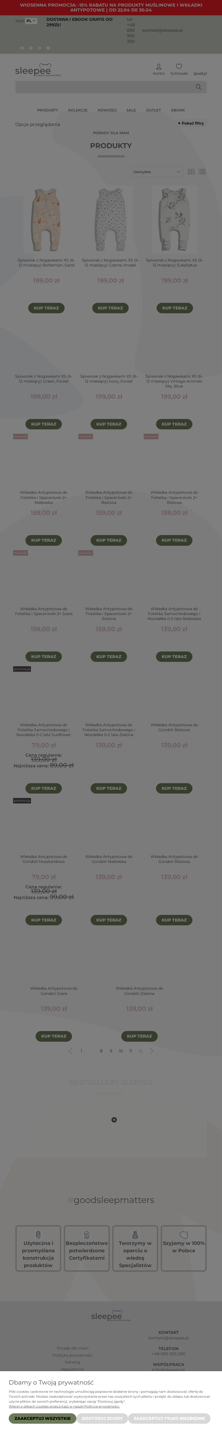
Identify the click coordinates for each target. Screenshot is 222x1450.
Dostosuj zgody (102, 1418)
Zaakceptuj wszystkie (43, 1418)
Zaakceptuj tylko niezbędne (169, 1418)
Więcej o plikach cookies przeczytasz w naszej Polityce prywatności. (64, 1406)
